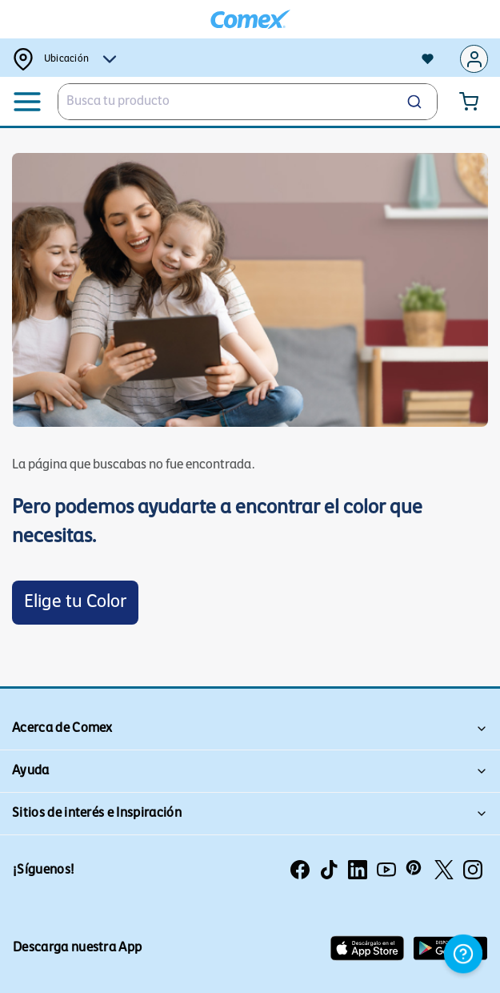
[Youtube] (386, 869)
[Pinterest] (415, 869)
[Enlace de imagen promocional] (250, 290)
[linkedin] (357, 869)
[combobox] (247, 101)
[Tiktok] (328, 869)
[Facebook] (300, 869)
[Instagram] (472, 869)
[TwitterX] (444, 869)
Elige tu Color (75, 602)
